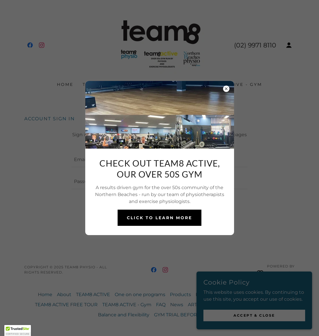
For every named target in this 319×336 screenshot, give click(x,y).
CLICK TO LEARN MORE (159, 217)
